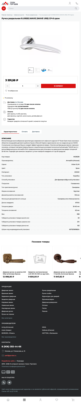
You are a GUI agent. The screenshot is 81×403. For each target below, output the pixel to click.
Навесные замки (8, 305)
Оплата (24, 132)
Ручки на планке (8, 314)
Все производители (9, 337)
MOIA (44, 327)
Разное (44, 311)
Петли (44, 308)
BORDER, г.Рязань (8, 333)
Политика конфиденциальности (13, 366)
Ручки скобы (46, 293)
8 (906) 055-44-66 (11, 346)
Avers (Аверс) (6, 330)
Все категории (7, 318)
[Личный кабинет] (69, 3)
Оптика (45, 305)
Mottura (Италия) (48, 330)
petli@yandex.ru (10, 355)
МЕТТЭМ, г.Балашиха (50, 333)
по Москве (19, 102)
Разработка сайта (8, 361)
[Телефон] (76, 3)
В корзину (58, 86)
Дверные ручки (7, 311)
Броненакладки (48, 299)
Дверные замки (7, 290)
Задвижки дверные (9, 296)
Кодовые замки (7, 302)
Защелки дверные (8, 299)
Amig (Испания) (7, 327)
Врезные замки (7, 293)
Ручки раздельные (49, 290)
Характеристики (10, 132)
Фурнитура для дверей (50, 296)
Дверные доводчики (49, 302)
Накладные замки (8, 308)
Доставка (35, 132)
